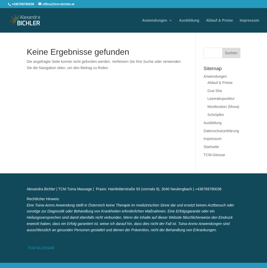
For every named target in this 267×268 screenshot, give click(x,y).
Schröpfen (216, 115)
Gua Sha (215, 91)
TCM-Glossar (214, 155)
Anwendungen (154, 20)
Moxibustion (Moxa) (223, 107)
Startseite (211, 147)
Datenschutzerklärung (221, 131)
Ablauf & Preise (219, 20)
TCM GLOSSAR (40, 248)
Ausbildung (189, 20)
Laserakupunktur (221, 98)
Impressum (249, 20)
